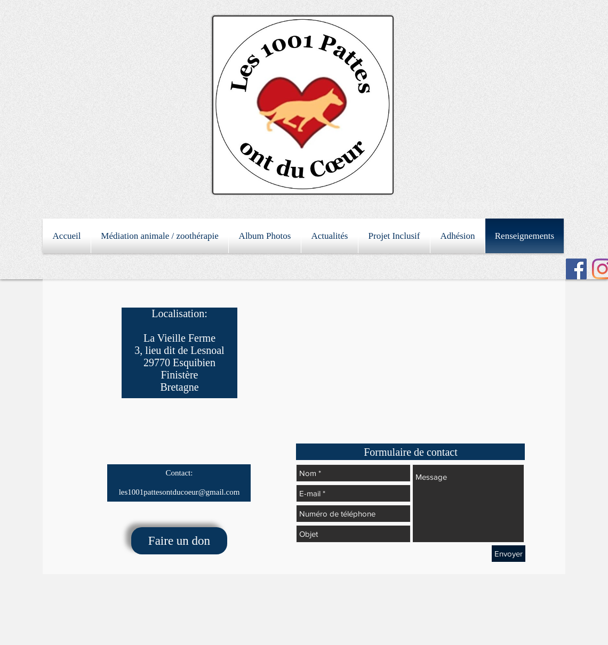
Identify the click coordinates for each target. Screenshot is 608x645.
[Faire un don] (179, 540)
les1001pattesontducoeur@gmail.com (179, 492)
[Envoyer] (508, 553)
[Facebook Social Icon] (576, 269)
